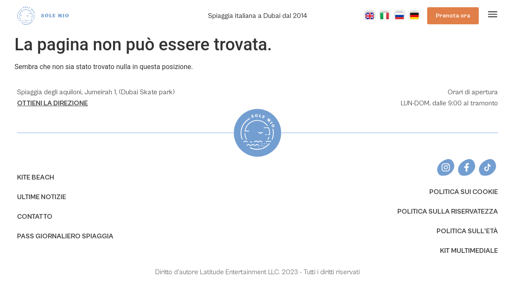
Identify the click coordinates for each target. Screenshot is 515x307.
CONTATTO (34, 216)
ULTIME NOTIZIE (41, 197)
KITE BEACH (35, 177)
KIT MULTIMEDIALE (469, 251)
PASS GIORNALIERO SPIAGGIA (65, 236)
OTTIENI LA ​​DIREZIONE (52, 103)
